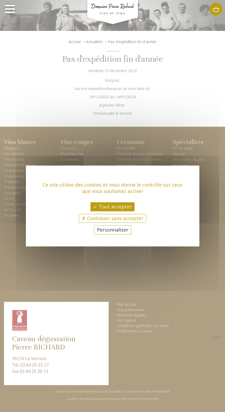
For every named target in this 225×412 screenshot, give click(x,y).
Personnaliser (112, 229)
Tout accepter (112, 206)
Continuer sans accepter (112, 218)
